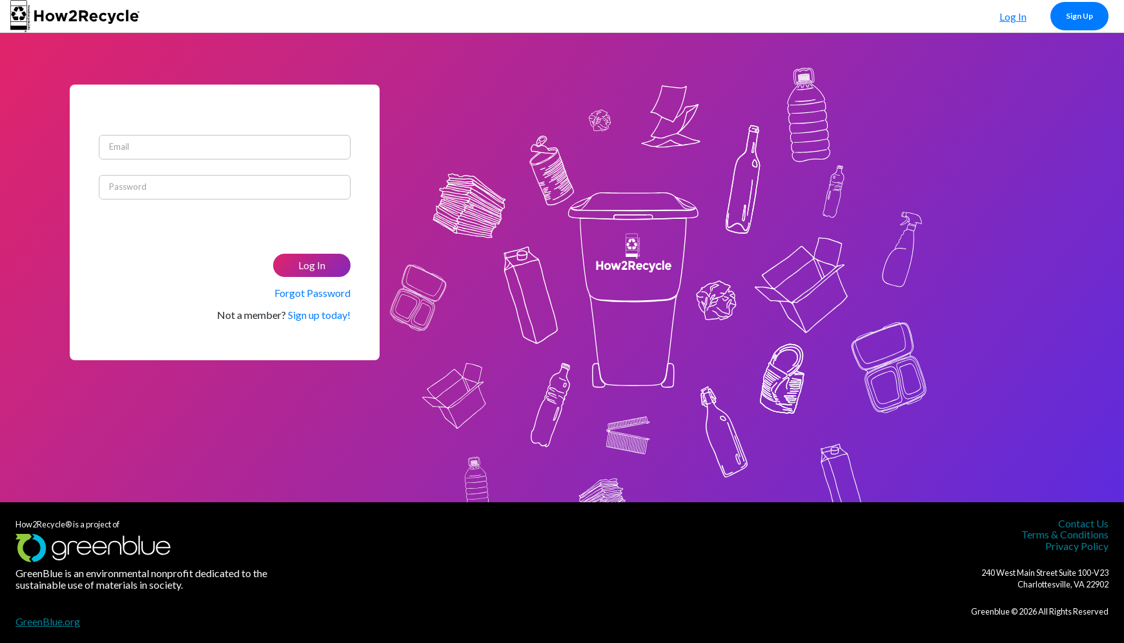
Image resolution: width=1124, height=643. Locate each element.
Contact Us (1083, 523)
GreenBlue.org (47, 621)
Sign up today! (319, 315)
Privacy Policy (1077, 546)
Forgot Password (312, 293)
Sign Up (1079, 16)
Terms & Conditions (1065, 534)
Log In (1013, 16)
